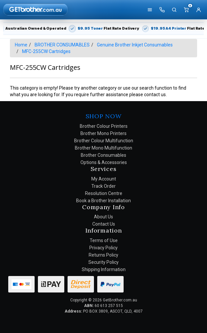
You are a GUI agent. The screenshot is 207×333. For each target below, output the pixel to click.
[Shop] (149, 9)
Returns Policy (103, 255)
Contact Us (103, 224)
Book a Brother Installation (103, 200)
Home (21, 44)
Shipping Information (104, 269)
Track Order (103, 186)
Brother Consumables (103, 155)
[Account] (198, 9)
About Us (103, 216)
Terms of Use (104, 240)
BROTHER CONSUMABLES (62, 44)
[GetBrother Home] (35, 9)
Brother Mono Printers (103, 133)
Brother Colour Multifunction (103, 140)
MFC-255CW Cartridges (46, 51)
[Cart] (186, 9)
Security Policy (103, 262)
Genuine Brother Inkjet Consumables (135, 44)
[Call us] (162, 9)
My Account (103, 178)
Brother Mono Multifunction (103, 148)
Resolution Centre (103, 193)
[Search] (174, 9)
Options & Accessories (103, 162)
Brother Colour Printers (104, 126)
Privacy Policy (103, 247)
